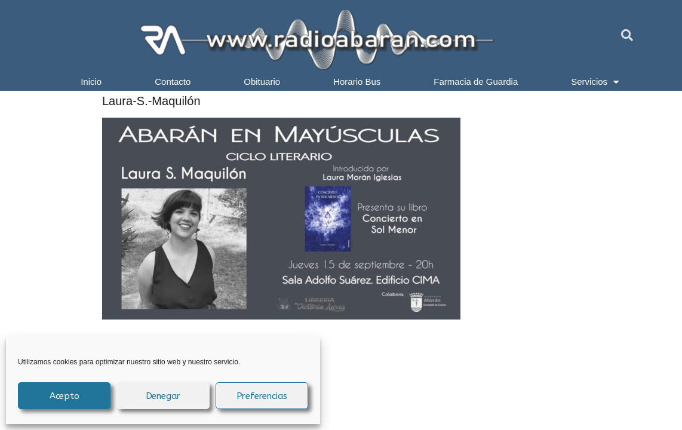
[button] (627, 35)
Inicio (91, 81)
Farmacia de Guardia (476, 81)
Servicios (595, 82)
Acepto (64, 396)
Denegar (163, 396)
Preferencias (262, 396)
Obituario (262, 81)
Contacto (173, 81)
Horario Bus (356, 81)
